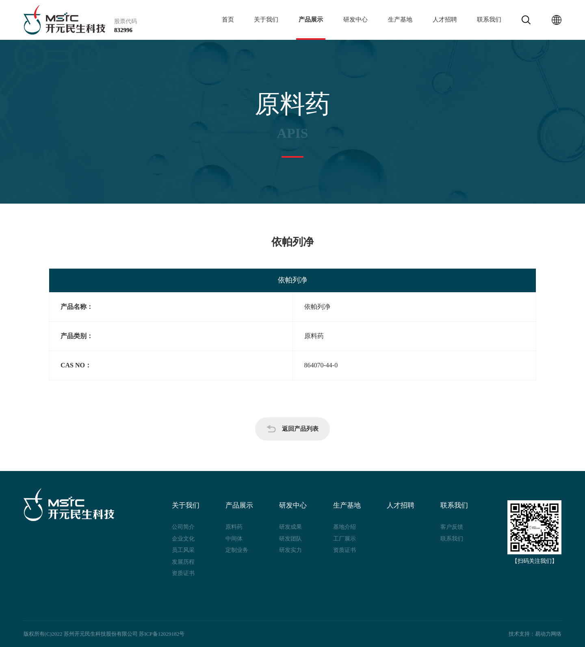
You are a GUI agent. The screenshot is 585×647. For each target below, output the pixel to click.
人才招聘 (445, 19)
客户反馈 (451, 526)
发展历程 (183, 561)
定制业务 (236, 550)
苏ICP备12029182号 (161, 634)
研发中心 (355, 19)
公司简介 (183, 526)
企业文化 (183, 538)
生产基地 (400, 19)
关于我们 (266, 19)
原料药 (234, 526)
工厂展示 (344, 538)
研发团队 (290, 538)
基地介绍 (344, 526)
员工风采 (183, 550)
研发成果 (290, 526)
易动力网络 (548, 634)
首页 (228, 19)
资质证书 (183, 573)
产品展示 (311, 19)
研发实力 (290, 550)
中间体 (234, 538)
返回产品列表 (292, 428)
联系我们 (489, 19)
